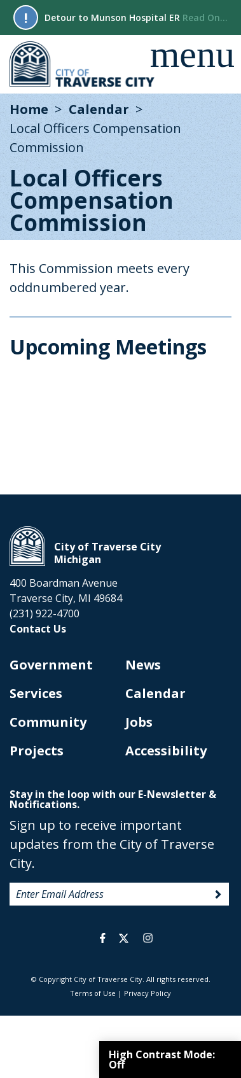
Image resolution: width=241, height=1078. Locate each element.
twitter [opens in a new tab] (123, 938)
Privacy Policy (147, 993)
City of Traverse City (83, 64)
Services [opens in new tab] (36, 693)
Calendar (99, 109)
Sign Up (218, 895)
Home (29, 109)
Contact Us (38, 629)
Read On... (205, 17)
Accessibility (166, 750)
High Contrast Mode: (162, 1059)
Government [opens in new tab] (51, 664)
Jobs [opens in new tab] (139, 722)
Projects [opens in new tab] (37, 750)
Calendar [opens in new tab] (155, 693)
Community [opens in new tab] (48, 722)
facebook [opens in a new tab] (103, 938)
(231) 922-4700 (44, 613)
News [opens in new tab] (143, 664)
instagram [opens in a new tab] (148, 938)
